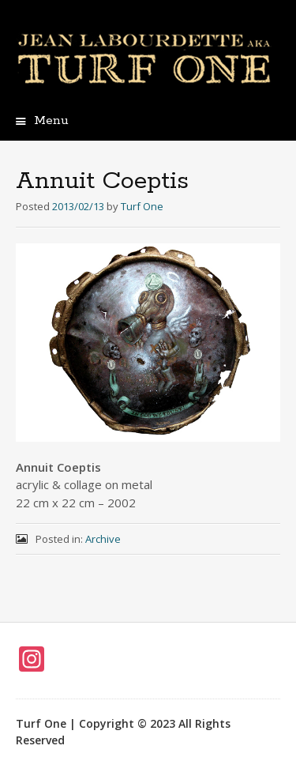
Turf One (142, 206)
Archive (103, 539)
